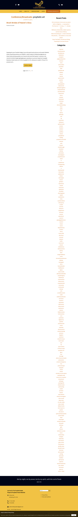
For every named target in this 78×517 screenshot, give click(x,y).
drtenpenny (61, 202)
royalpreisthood (61, 89)
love (61, 354)
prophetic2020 (61, 283)
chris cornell (61, 398)
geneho (61, 80)
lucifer (61, 241)
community (61, 285)
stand (61, 158)
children (61, 72)
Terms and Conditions (46, 496)
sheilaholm (61, 55)
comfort (61, 229)
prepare (61, 97)
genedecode (61, 70)
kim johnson (61, 379)
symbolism (61, 317)
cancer (61, 225)
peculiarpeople (61, 91)
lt (61, 160)
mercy (61, 231)
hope (61, 417)
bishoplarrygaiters (61, 87)
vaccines (61, 206)
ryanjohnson (61, 210)
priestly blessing (61, 331)
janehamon (61, 308)
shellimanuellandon (61, 296)
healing (61, 137)
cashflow (61, 131)
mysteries (61, 327)
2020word (61, 122)
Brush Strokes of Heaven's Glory (18, 22)
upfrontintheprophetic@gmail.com (16, 506)
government (61, 78)
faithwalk (61, 114)
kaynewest (61, 302)
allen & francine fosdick (61, 358)
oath (61, 143)
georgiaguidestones (61, 220)
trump (61, 82)
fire (61, 363)
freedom (61, 128)
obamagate (61, 177)
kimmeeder (61, 172)
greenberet (61, 216)
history (61, 112)
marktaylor (61, 99)
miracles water (61, 385)
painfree (61, 321)
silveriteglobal (61, 193)
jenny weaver (61, 452)
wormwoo (61, 298)
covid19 (61, 204)
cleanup (61, 289)
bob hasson (61, 440)
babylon (61, 239)
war (61, 110)
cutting (61, 454)
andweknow (61, 162)
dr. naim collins (61, 402)
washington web (61, 375)
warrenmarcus (61, 329)
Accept (74, 515)
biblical (61, 166)
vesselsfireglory (61, 275)
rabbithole (61, 189)
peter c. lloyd (61, 471)
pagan (61, 103)
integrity (61, 436)
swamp (61, 76)
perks (61, 108)
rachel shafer (61, 415)
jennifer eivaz (61, 446)
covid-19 (61, 218)
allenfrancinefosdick (61, 273)
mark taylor (61, 340)
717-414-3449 (12, 501)
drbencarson (61, 281)
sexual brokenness (61, 463)
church (61, 74)
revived (61, 185)
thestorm (61, 208)
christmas (61, 101)
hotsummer (61, 93)
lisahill (61, 195)
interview (61, 450)
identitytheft (61, 170)
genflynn (61, 181)
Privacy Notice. (68, 515)
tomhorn (61, 300)
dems (61, 264)
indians (61, 176)
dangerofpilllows (61, 254)
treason (61, 145)
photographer (61, 84)
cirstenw (61, 61)
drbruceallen (61, 64)
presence (61, 333)
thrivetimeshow (61, 51)
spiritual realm (61, 124)
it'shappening (61, 164)
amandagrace (61, 154)
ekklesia (61, 260)
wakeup (61, 151)
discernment (61, 306)
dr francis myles (61, 348)
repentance (61, 183)
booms (61, 179)
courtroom (61, 187)
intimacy (61, 425)
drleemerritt (61, 85)
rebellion (61, 457)
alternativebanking (61, 105)
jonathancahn (61, 323)
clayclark (61, 49)
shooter (61, 214)
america (61, 130)
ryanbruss (61, 337)
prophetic (61, 66)
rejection (61, 461)
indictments (61, 304)
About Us (26, 11)
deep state (61, 400)
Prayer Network (35, 11)
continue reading (27, 65)
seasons (61, 310)
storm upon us (61, 408)
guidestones (61, 174)
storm (61, 95)
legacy (61, 270)
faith (61, 68)
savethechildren (61, 200)
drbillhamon (61, 268)
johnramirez (61, 360)
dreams (61, 429)
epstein (61, 410)
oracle (61, 325)
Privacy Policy (45, 495)
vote (61, 291)
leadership (61, 438)
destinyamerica (61, 248)
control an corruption (61, 377)
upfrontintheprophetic (61, 413)
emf (61, 116)
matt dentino (61, 394)
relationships (61, 434)
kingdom (61, 335)
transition (61, 149)
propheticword (61, 156)
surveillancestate (61, 293)
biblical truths (61, 406)
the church (61, 411)
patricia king (61, 386)
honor (61, 433)
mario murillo (61, 271)
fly (61, 344)
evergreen (61, 57)
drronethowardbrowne (61, 258)
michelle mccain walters (61, 373)
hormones (61, 467)
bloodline (61, 191)
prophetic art (26, 19)
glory (31, 19)
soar (61, 342)
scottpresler (61, 287)
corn (61, 316)
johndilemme (61, 53)
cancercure (61, 243)
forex (61, 107)
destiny (61, 250)
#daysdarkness (61, 227)
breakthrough (61, 147)
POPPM (43, 11)
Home (20, 11)
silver (61, 252)
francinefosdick (61, 266)
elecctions (61, 235)
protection (61, 120)
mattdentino (61, 197)
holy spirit (61, 423)
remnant (61, 237)
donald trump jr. (61, 339)
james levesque (61, 365)
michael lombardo (61, 421)
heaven (61, 392)
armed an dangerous (61, 362)
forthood (61, 212)
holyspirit (61, 367)
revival (61, 369)
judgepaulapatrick (61, 59)
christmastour (61, 279)
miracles (61, 141)
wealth (61, 388)
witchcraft (61, 456)
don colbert (61, 465)
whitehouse (61, 277)
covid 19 (61, 222)
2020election (61, 247)
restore (61, 133)
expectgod (61, 419)
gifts (61, 427)
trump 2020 (61, 233)
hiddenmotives (61, 312)
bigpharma (61, 319)
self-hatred (61, 459)
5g (61, 118)
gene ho (61, 469)
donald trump (61, 448)
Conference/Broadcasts (53, 11)
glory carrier (61, 442)
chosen (61, 371)
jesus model (61, 404)
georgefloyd (61, 135)
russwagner (61, 262)
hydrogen (61, 381)
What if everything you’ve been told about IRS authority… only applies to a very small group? (61, 35)
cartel (61, 256)
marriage (61, 356)
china (61, 199)
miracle (61, 245)
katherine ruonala (61, 431)
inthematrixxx (61, 314)
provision (61, 390)
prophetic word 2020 (61, 139)
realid (61, 294)
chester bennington (61, 396)
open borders (61, 346)
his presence (61, 444)
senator (61, 126)
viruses (61, 224)
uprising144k (61, 383)
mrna (61, 62)
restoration (61, 153)
